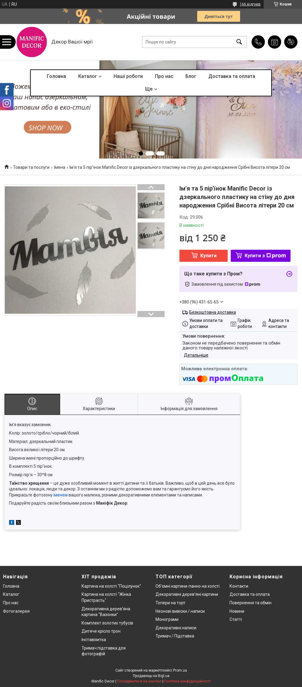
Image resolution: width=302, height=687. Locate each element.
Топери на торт (170, 602)
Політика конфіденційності (187, 681)
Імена (59, 167)
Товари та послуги (31, 167)
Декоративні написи (176, 627)
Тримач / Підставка (175, 636)
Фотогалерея (16, 611)
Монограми (167, 619)
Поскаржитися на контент (139, 681)
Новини (237, 611)
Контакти (239, 586)
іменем (60, 495)
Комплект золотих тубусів (107, 623)
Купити (208, 255)
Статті (236, 619)
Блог (190, 76)
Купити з (265, 255)
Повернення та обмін (250, 602)
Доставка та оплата (231, 76)
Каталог (87, 76)
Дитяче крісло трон (101, 631)
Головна (56, 76)
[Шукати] (239, 42)
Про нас (164, 76)
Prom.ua (180, 670)
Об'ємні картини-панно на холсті (188, 586)
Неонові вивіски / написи (180, 611)
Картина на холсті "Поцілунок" (111, 586)
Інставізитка (94, 639)
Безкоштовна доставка (212, 312)
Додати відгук (290, 42)
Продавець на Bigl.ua (151, 676)
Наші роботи (128, 76)
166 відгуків (250, 4)
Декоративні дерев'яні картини (187, 594)
